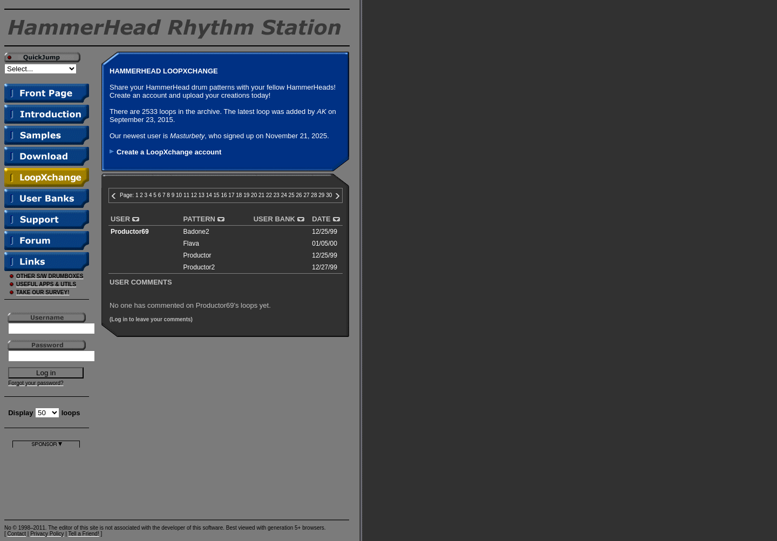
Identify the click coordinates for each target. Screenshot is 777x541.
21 (261, 195)
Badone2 (196, 231)
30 (329, 195)
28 (314, 195)
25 (292, 195)
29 (321, 195)
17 (231, 195)
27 (306, 195)
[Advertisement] (46, 481)
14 (209, 195)
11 (186, 195)
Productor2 (199, 267)
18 (239, 195)
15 (217, 195)
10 (179, 195)
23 (277, 195)
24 (284, 195)
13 (202, 195)
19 (246, 195)
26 (299, 195)
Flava (191, 243)
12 (194, 195)
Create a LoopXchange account (169, 152)
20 (254, 195)
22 (269, 195)
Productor (197, 255)
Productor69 (130, 231)
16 (224, 195)
